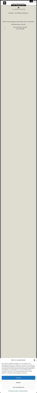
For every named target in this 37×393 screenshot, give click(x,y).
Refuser (18, 382)
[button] (34, 360)
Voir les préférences (18, 387)
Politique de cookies (13, 390)
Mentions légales (23, 390)
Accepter (18, 377)
